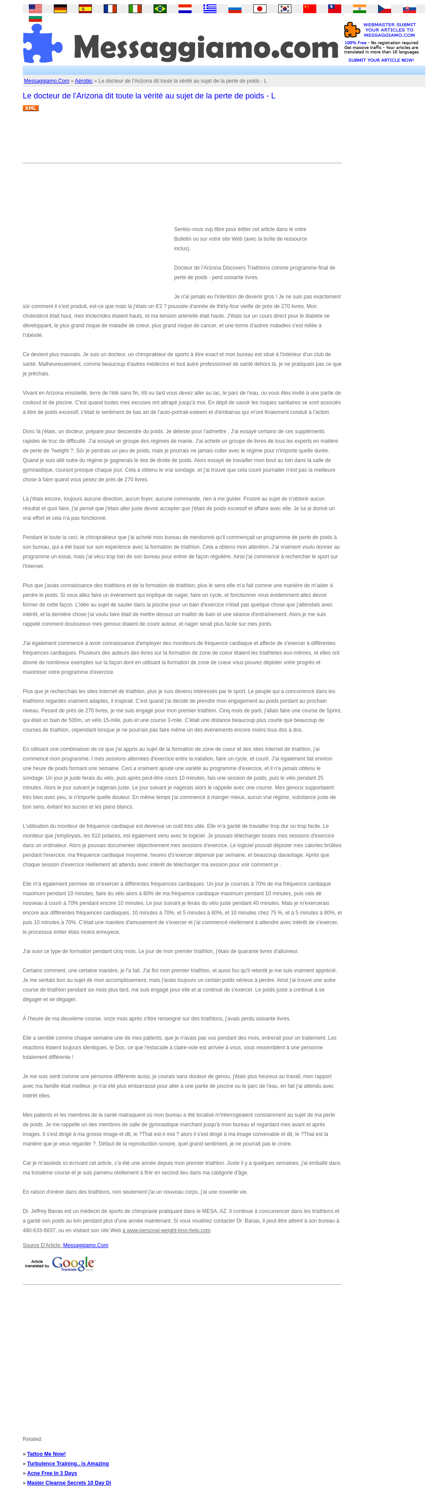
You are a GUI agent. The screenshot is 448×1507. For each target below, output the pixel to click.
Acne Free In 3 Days (52, 1473)
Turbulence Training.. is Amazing (68, 1464)
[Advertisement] (182, 140)
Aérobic (84, 81)
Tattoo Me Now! (46, 1454)
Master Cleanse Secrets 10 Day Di (69, 1483)
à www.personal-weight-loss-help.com (166, 1230)
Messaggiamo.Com (46, 81)
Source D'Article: (43, 1245)
